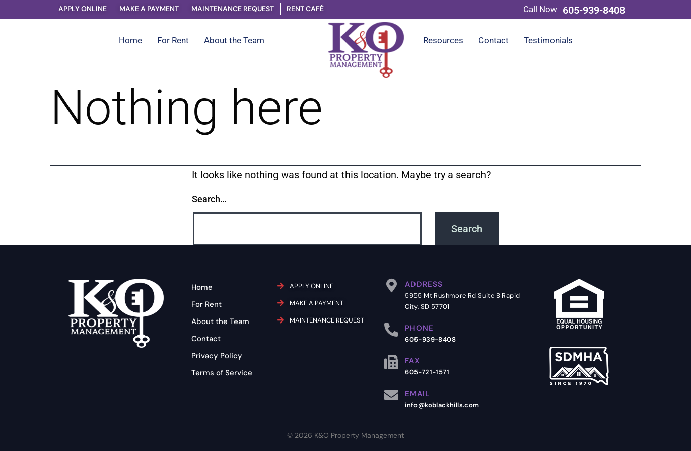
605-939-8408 (594, 10)
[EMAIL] (391, 395)
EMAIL (417, 394)
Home (130, 40)
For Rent (173, 40)
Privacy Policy (216, 356)
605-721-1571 (427, 372)
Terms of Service (221, 373)
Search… (209, 199)
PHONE (419, 328)
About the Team (234, 40)
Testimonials (548, 40)
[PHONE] (391, 330)
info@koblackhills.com (442, 405)
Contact (493, 40)
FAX (412, 361)
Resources (443, 40)
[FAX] (391, 362)
